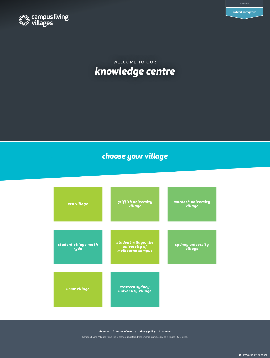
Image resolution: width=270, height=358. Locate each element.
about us (104, 331)
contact (167, 331)
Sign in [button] (244, 3)
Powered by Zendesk (255, 354)
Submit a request (244, 12)
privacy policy (147, 331)
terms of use (124, 331)
